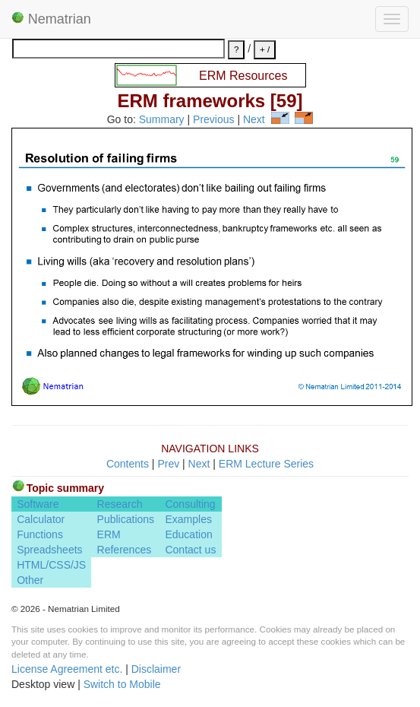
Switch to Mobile (122, 684)
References (124, 550)
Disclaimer (156, 669)
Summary (162, 120)
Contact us (190, 550)
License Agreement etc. (66, 669)
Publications (126, 519)
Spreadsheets (49, 550)
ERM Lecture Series (266, 464)
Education (188, 534)
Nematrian (51, 19)
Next (254, 120)
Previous (213, 120)
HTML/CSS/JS (51, 565)
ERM (109, 534)
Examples (188, 519)
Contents (127, 464)
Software (37, 504)
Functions (40, 534)
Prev (168, 464)
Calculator (41, 519)
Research (120, 504)
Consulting (190, 504)
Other (30, 580)
